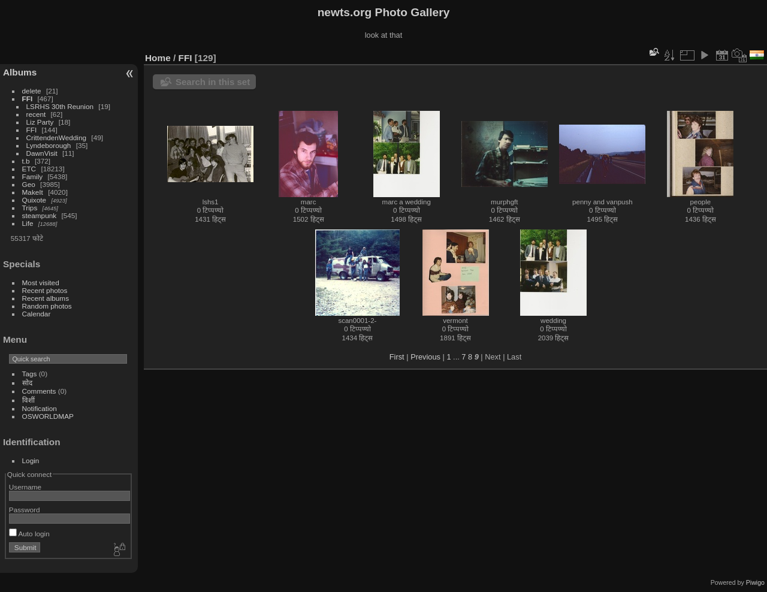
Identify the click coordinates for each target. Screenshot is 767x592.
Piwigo (755, 582)
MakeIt (32, 192)
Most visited (40, 282)
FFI (27, 98)
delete (31, 91)
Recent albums (45, 298)
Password (24, 510)
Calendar (36, 314)
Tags (29, 373)
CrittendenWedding (56, 137)
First (396, 356)
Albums (20, 72)
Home (158, 58)
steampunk (39, 215)
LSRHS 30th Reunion (60, 106)
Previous (425, 356)
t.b (26, 161)
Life (28, 223)
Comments (39, 391)
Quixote (34, 200)
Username (25, 487)
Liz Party (40, 122)
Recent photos (45, 290)
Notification (39, 408)
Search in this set (213, 82)
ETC (29, 169)
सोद (27, 382)
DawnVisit (42, 153)
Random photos (47, 306)
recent (36, 114)
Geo (28, 184)
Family (32, 176)
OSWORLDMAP (48, 416)
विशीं (28, 400)
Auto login (29, 533)
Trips (30, 208)
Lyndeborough (48, 145)
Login (31, 460)
